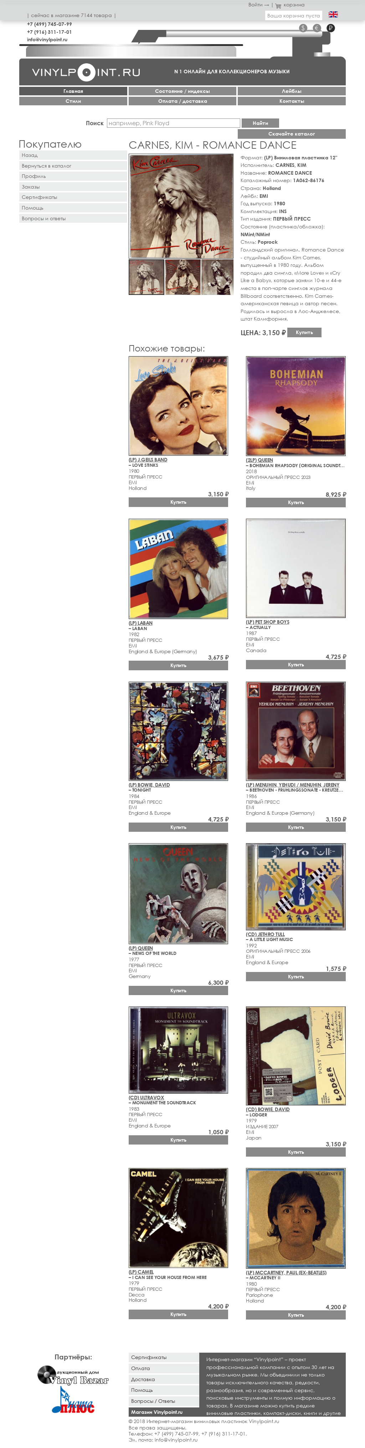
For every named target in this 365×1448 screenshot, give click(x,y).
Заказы (31, 187)
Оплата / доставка (182, 101)
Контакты (291, 101)
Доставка (143, 1379)
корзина (290, 4)
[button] (226, 160)
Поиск (95, 123)
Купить (304, 332)
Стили (73, 101)
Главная (73, 91)
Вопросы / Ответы (153, 1401)
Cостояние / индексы (182, 91)
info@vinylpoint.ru (47, 39)
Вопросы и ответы (44, 218)
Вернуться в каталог (46, 166)
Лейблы (292, 91)
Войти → (258, 4)
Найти (260, 123)
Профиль (34, 176)
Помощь (32, 208)
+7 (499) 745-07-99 (49, 24)
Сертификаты (39, 197)
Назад (29, 155)
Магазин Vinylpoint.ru (156, 1412)
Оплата (140, 1368)
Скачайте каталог (291, 134)
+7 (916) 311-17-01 (49, 32)
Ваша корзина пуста (293, 15)
